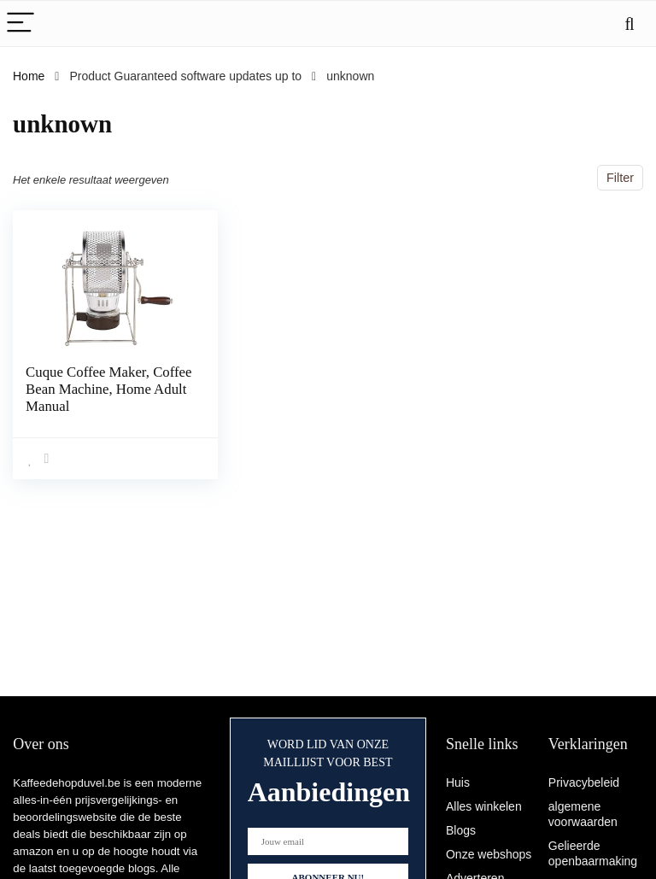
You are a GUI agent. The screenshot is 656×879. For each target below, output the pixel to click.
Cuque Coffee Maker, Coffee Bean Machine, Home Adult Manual (90, 389)
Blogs (461, 830)
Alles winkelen (484, 806)
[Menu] (20, 23)
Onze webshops (488, 854)
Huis (458, 782)
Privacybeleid (583, 782)
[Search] (629, 23)
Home (28, 76)
